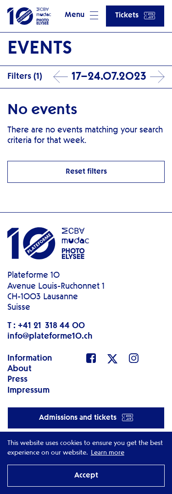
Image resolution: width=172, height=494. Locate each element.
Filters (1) (24, 76)
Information (29, 358)
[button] (81, 16)
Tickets (135, 15)
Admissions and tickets (86, 417)
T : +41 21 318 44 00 (46, 326)
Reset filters (86, 172)
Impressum (28, 390)
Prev (60, 77)
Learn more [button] (107, 453)
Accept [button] (86, 475)
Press (17, 379)
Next (157, 77)
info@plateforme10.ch (50, 336)
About (19, 369)
